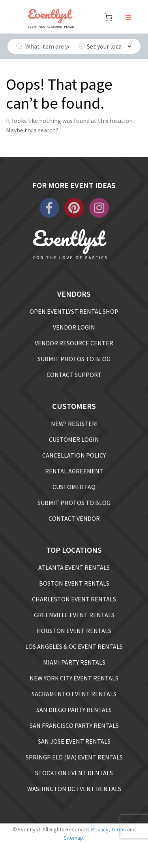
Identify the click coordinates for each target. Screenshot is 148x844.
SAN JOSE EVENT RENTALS (74, 741)
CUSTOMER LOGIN (74, 439)
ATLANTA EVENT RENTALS (74, 567)
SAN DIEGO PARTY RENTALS (74, 710)
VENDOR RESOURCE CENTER (74, 343)
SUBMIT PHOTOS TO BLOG (74, 359)
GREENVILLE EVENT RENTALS (74, 615)
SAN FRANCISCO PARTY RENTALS (74, 725)
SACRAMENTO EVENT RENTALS (74, 694)
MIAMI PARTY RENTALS (74, 662)
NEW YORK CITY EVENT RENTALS (74, 678)
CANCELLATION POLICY (74, 455)
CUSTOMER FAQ (74, 487)
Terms (118, 829)
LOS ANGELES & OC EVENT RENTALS (74, 646)
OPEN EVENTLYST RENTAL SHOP (74, 311)
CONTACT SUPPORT (74, 375)
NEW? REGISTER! (74, 424)
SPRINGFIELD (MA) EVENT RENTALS (74, 757)
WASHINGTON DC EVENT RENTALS (74, 789)
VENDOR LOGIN (74, 327)
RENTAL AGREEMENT (74, 471)
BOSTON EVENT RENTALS (74, 583)
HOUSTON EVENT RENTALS (74, 631)
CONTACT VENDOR (74, 518)
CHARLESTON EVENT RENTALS (74, 599)
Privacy (100, 829)
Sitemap (73, 837)
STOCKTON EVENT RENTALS (74, 773)
